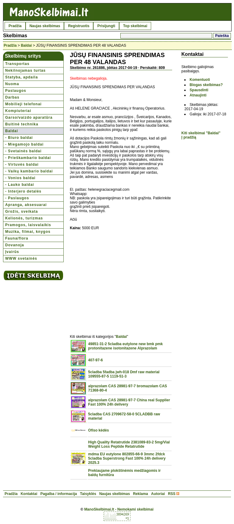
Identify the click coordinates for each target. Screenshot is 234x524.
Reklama (140, 494)
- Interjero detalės (23, 191)
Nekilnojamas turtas (25, 70)
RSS (172, 494)
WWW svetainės (21, 258)
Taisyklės (88, 494)
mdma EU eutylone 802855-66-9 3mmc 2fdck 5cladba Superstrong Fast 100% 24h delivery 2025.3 (126, 458)
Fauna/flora (16, 238)
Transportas (17, 64)
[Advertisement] (121, 279)
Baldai (26, 45)
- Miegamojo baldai (24, 144)
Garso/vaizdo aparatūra (28, 117)
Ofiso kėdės (98, 430)
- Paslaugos (17, 198)
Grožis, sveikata (21, 211)
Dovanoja (14, 245)
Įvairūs (12, 252)
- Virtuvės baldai (21, 164)
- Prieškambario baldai (28, 158)
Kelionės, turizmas (24, 218)
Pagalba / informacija (58, 494)
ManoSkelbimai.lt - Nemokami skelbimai (118, 509)
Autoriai (158, 494)
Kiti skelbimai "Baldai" (200, 133)
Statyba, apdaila (21, 77)
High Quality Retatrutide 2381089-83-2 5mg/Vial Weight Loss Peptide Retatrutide (129, 444)
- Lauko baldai (19, 184)
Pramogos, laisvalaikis (28, 225)
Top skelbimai (135, 26)
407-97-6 (95, 360)
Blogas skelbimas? (206, 85)
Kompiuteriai (18, 111)
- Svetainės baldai (23, 151)
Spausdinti (199, 90)
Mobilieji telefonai (23, 104)
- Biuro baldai (19, 138)
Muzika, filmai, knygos (28, 231)
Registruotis (78, 26)
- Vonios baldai (20, 178)
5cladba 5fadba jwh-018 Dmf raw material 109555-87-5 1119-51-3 (123, 374)
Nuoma (12, 84)
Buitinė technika (21, 124)
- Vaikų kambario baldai (29, 171)
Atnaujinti (198, 95)
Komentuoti (200, 80)
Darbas (12, 97)
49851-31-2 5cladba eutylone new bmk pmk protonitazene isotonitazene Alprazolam (125, 346)
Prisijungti (106, 26)
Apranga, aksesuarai (26, 205)
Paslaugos (15, 91)
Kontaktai (29, 494)
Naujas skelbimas (45, 26)
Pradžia (15, 26)
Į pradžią (188, 137)
